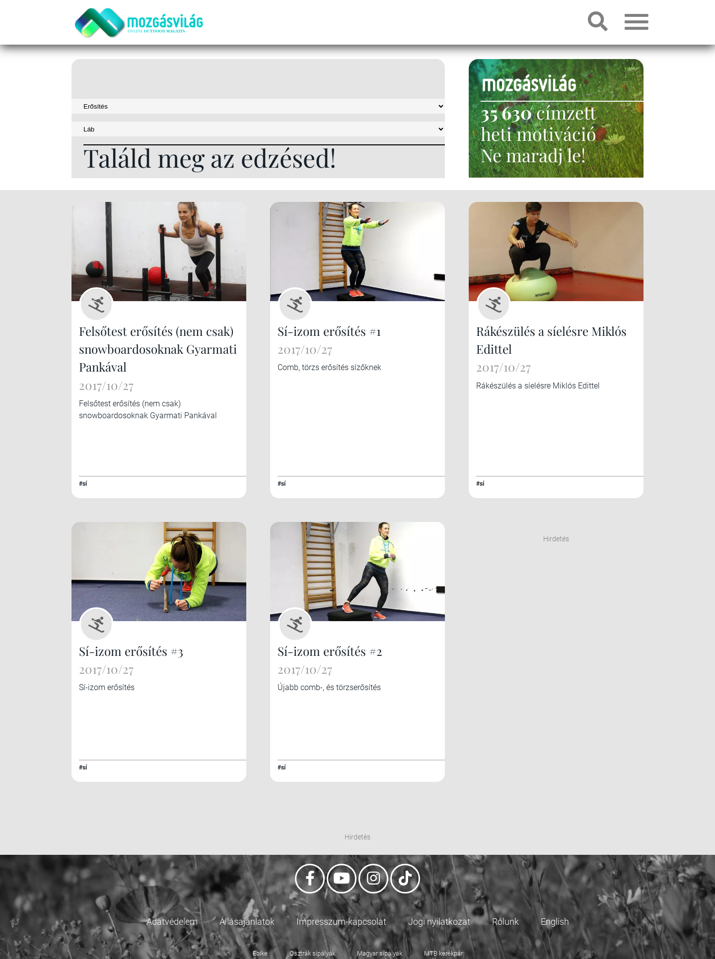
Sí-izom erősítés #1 (329, 331)
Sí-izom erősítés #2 (329, 650)
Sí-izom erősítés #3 (130, 650)
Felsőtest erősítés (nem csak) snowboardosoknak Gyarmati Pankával (157, 349)
